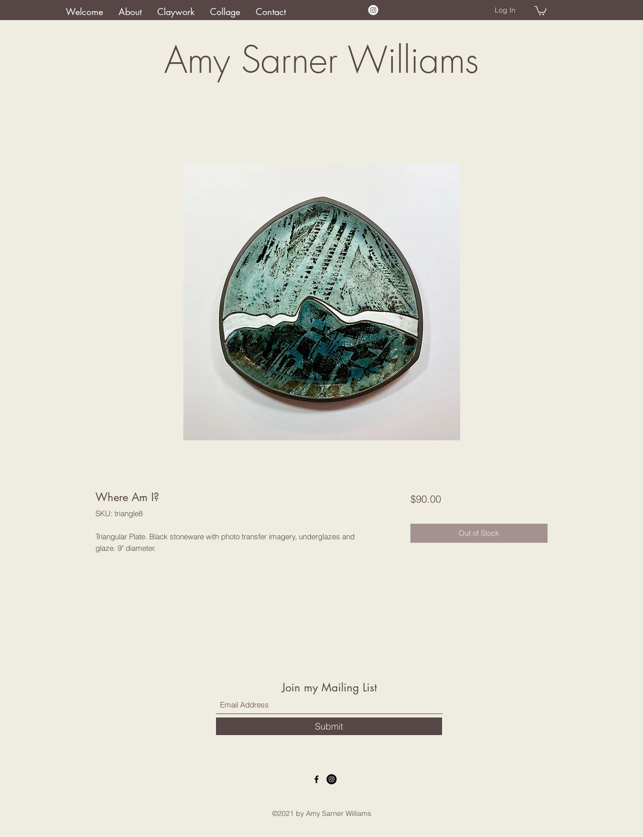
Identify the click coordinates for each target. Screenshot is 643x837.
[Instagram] (373, 10)
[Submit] (329, 726)
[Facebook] (316, 779)
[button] (540, 10)
